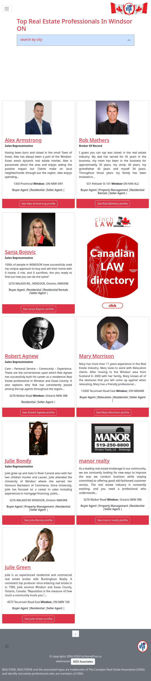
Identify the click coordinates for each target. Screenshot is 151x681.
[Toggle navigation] (6, 8)
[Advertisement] (75, 73)
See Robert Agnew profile (38, 412)
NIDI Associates (83, 661)
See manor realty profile (112, 520)
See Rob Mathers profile (112, 203)
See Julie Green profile (38, 619)
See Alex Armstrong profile (38, 203)
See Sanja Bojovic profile (38, 309)
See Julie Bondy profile (38, 520)
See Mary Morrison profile (112, 412)
